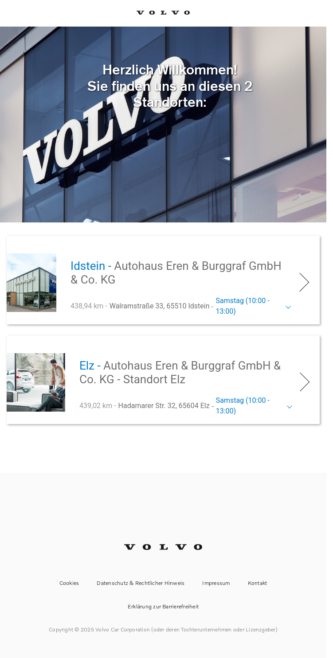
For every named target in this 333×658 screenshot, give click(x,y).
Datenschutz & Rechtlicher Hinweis (140, 583)
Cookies (69, 583)
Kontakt (257, 583)
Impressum (216, 583)
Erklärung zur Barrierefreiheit (163, 606)
